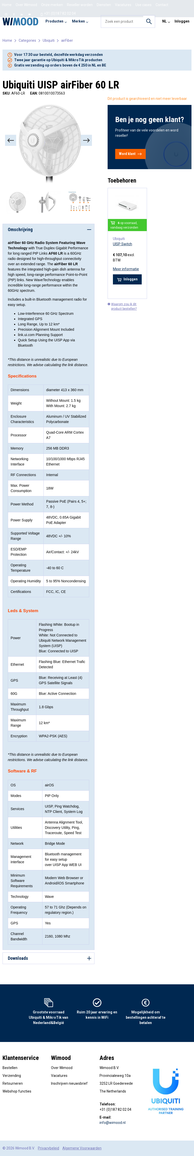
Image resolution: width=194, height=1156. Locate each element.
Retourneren (13, 1083)
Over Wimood (26, 5)
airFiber (67, 40)
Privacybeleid (48, 1148)
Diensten (104, 5)
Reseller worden (80, 5)
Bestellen (10, 1068)
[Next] (86, 140)
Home (7, 5)
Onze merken (52, 5)
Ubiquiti (49, 40)
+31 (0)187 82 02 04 (58, 13)
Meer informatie (126, 269)
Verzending (12, 1076)
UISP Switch (122, 244)
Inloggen (182, 21)
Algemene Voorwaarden (82, 1148)
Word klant (130, 154)
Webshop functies (17, 1091)
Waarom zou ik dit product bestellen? (122, 306)
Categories (27, 40)
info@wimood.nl (113, 1123)
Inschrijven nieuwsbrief (69, 1083)
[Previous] (10, 140)
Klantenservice (21, 1057)
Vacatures (59, 1076)
